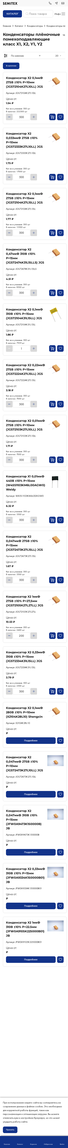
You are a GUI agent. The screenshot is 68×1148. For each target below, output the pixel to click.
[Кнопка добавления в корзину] (52, 117)
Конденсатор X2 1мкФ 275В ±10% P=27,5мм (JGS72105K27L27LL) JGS (24, 601)
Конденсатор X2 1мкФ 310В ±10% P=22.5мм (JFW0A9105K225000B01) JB (25, 929)
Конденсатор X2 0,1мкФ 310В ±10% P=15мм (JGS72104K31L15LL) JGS (24, 314)
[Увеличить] (33, 117)
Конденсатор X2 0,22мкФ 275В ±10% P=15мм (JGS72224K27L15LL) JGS (25, 369)
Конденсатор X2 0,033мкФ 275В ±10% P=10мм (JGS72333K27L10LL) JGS (24, 140)
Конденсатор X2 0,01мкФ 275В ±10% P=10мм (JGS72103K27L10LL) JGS (25, 425)
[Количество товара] (21, 117)
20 (56, 55)
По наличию (17, 55)
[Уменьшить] (9, 117)
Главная (7, 25)
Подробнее (31, 740)
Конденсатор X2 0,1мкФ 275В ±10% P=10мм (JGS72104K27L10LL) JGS (24, 82)
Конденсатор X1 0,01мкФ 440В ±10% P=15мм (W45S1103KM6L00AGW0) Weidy (25, 483)
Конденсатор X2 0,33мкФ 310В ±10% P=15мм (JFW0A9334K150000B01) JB (25, 875)
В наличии (11, 66)
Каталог (19, 25)
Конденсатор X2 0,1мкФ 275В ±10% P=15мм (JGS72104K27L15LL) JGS (24, 198)
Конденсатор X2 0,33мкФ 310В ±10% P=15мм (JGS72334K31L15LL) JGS (25, 657)
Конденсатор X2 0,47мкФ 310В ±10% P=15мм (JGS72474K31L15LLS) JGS (25, 256)
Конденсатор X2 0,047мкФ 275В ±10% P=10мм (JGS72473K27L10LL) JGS (24, 764)
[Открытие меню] (5, 55)
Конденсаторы (35, 25)
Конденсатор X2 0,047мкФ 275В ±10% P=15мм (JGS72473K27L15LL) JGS (24, 543)
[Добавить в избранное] (60, 117)
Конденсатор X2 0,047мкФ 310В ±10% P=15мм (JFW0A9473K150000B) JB (24, 819)
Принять (10, 1130)
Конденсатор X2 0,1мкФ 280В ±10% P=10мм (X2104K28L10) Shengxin (24, 712)
